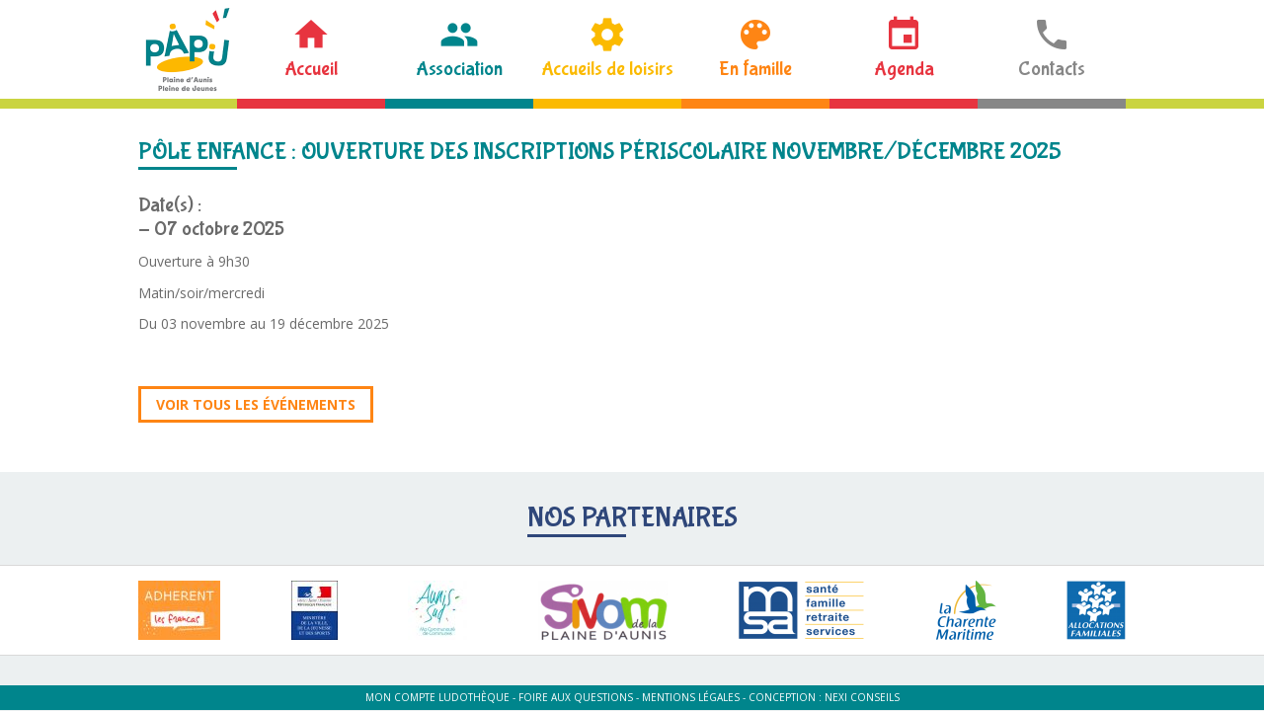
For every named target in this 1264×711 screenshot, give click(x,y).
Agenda (904, 68)
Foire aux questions (575, 697)
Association (459, 68)
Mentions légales (691, 697)
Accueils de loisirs (607, 68)
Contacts (1051, 68)
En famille (755, 68)
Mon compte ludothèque (437, 697)
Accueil (311, 68)
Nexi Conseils (862, 697)
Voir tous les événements (256, 404)
